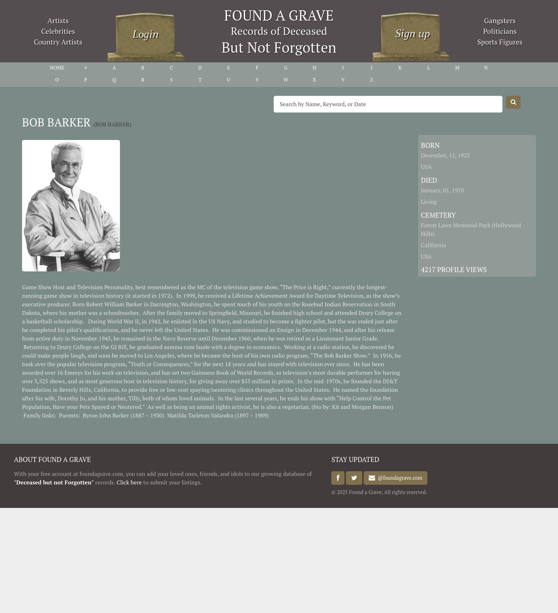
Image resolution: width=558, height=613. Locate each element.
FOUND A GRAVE (279, 15)
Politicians (500, 31)
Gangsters (500, 20)
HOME (57, 67)
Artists (58, 20)
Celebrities (58, 31)
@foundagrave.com (398, 478)
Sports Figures (499, 42)
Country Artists (58, 42)
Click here (129, 482)
